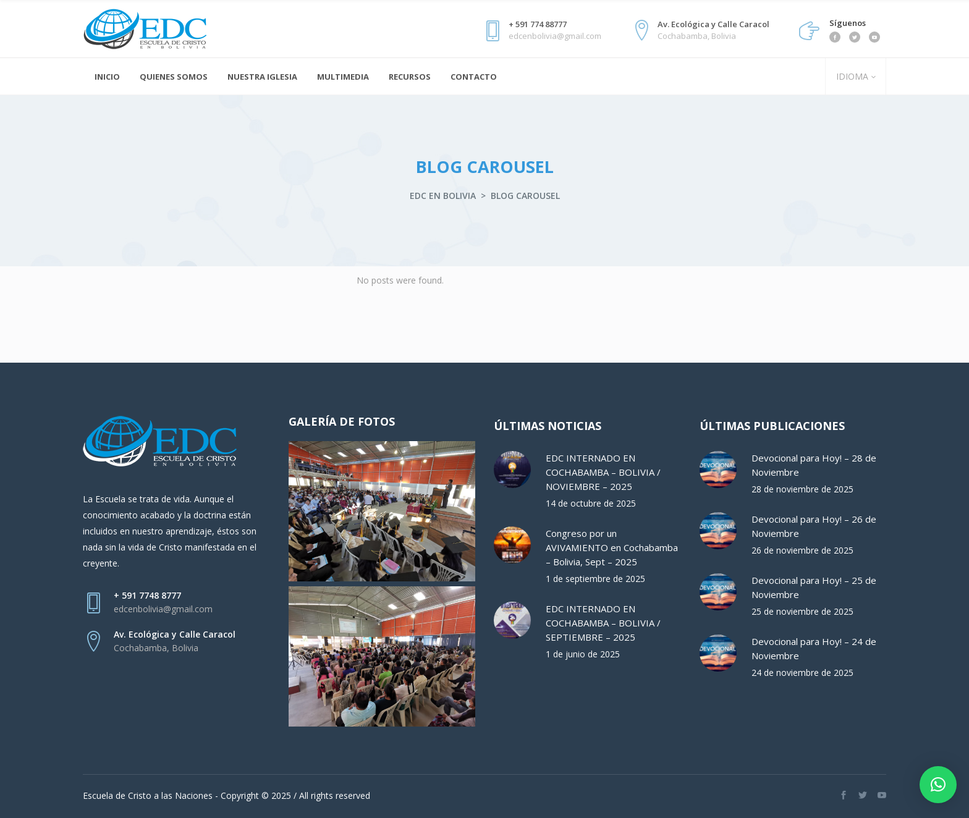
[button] (938, 784)
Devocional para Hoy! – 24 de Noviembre (813, 648)
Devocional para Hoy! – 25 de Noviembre (813, 587)
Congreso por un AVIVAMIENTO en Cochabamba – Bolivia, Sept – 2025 (612, 547)
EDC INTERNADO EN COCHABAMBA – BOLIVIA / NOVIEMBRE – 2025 (603, 472)
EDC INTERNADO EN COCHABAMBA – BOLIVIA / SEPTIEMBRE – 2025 (603, 622)
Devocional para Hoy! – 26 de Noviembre (813, 526)
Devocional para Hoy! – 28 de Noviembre (813, 465)
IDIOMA (851, 76)
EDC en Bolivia (443, 195)
